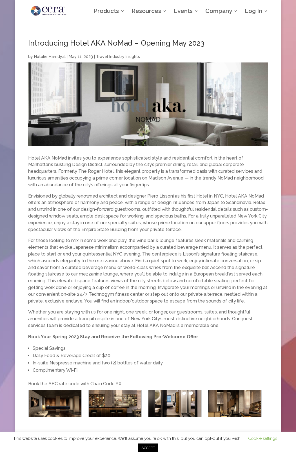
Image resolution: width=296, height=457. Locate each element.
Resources (146, 11)
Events (183, 11)
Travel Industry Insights (118, 56)
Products (106, 11)
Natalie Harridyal (50, 56)
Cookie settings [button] (262, 438)
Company (218, 11)
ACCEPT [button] (148, 448)
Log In (253, 11)
